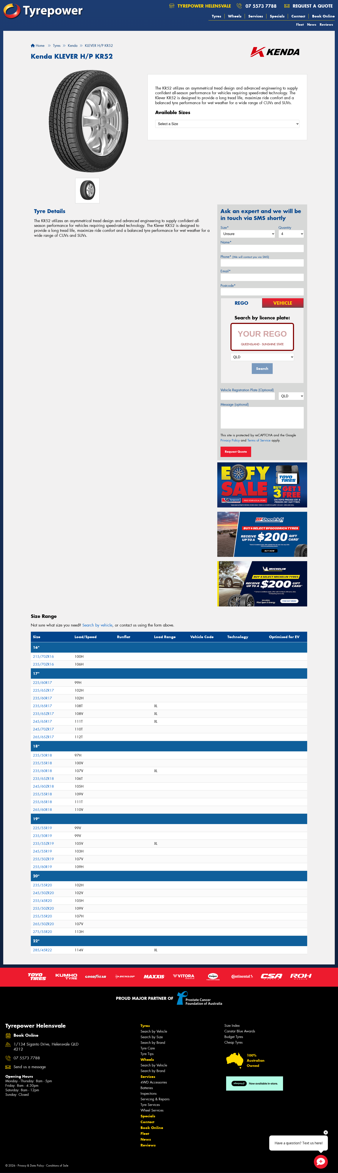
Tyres (216, 16)
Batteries (147, 1088)
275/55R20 (42, 932)
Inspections (148, 1093)
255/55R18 (42, 794)
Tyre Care (148, 1048)
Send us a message (30, 1067)
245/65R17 (42, 721)
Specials (277, 16)
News (311, 24)
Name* (226, 242)
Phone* (245, 256)
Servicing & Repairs (155, 1099)
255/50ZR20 (43, 908)
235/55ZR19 (43, 843)
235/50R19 (42, 836)
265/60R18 (42, 809)
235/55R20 (42, 885)
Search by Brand (153, 1042)
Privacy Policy (230, 440)
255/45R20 (42, 900)
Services (255, 16)
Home (37, 45)
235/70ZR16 (43, 664)
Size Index (232, 1025)
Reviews (326, 24)
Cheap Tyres (233, 1042)
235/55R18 (42, 763)
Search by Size (152, 1037)
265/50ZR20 (43, 924)
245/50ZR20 (43, 893)
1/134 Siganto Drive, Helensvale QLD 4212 (46, 1047)
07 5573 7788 (261, 6)
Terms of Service (259, 440)
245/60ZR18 (43, 786)
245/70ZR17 (43, 729)
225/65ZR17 (43, 690)
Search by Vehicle (154, 1031)
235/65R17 (42, 706)
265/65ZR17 (43, 737)
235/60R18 (42, 771)
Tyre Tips (147, 1054)
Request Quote (236, 452)
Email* (226, 271)
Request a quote (308, 6)
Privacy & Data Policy (31, 1165)
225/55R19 (42, 828)
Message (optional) (235, 404)
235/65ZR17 (43, 713)
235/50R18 (42, 755)
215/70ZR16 (43, 656)
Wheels (234, 16)
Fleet (300, 24)
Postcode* (228, 285)
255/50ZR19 (43, 859)
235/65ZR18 (43, 778)
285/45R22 (42, 950)
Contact (298, 16)
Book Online (323, 16)
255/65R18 (42, 802)
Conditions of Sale (57, 1165)
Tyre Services (150, 1104)
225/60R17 (42, 682)
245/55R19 (42, 851)
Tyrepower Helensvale (200, 6)
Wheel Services (152, 1110)
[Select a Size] (227, 124)
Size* (225, 227)
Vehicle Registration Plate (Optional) (247, 390)
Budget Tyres (233, 1037)
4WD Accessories (154, 1082)
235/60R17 (42, 698)
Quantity (285, 227)
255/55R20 (42, 916)
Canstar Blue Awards (239, 1031)
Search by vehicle (97, 625)
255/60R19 (42, 867)
